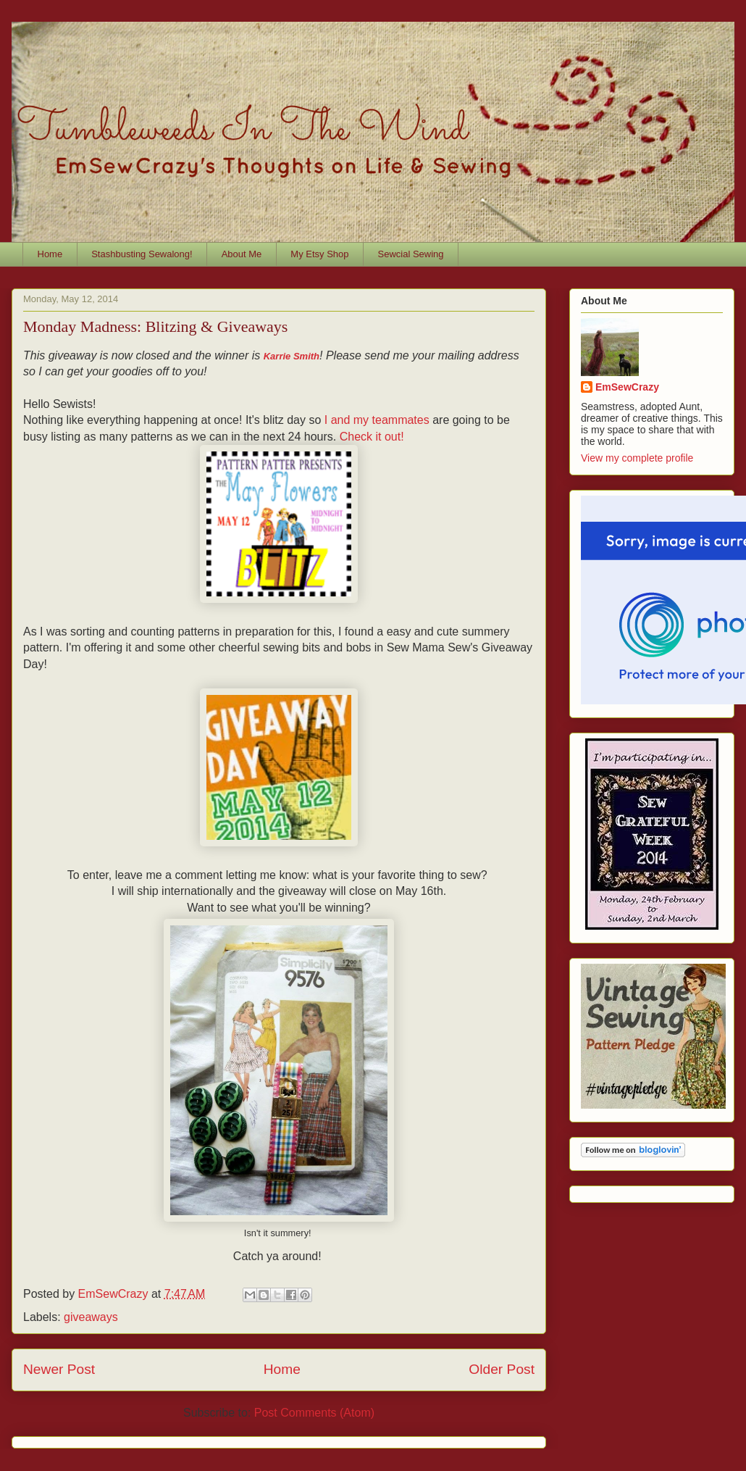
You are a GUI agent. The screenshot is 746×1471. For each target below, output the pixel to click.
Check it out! (372, 436)
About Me (242, 254)
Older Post (502, 1369)
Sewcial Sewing (411, 254)
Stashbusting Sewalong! (141, 254)
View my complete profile (637, 458)
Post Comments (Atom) (314, 1413)
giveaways (91, 1317)
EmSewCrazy (627, 387)
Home (50, 254)
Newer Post (59, 1369)
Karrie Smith (291, 356)
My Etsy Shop (319, 254)
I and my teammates (376, 420)
